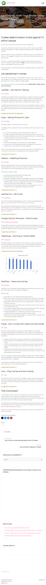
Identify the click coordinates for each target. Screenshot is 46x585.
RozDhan (6, 285)
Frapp (5, 327)
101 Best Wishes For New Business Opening (17, 535)
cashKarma (7, 197)
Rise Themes (41, 581)
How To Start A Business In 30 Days (11, 406)
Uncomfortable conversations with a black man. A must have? (23, 530)
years (22, 64)
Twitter (9, 549)
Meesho (6, 162)
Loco (5, 375)
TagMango (7, 239)
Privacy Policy (5, 571)
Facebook (5, 549)
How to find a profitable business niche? (16, 528)
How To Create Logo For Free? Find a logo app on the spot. (22, 533)
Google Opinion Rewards (11, 222)
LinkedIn (13, 549)
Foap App (7, 121)
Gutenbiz (36, 579)
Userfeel (6, 93)
